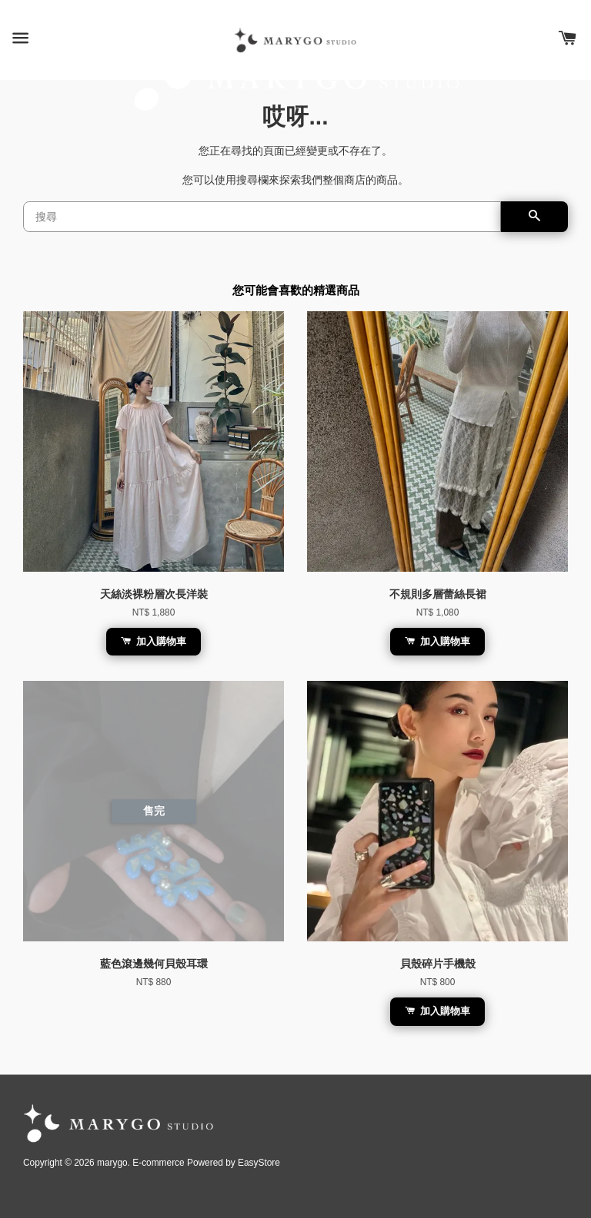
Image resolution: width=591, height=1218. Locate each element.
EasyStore (259, 1162)
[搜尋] (262, 216)
